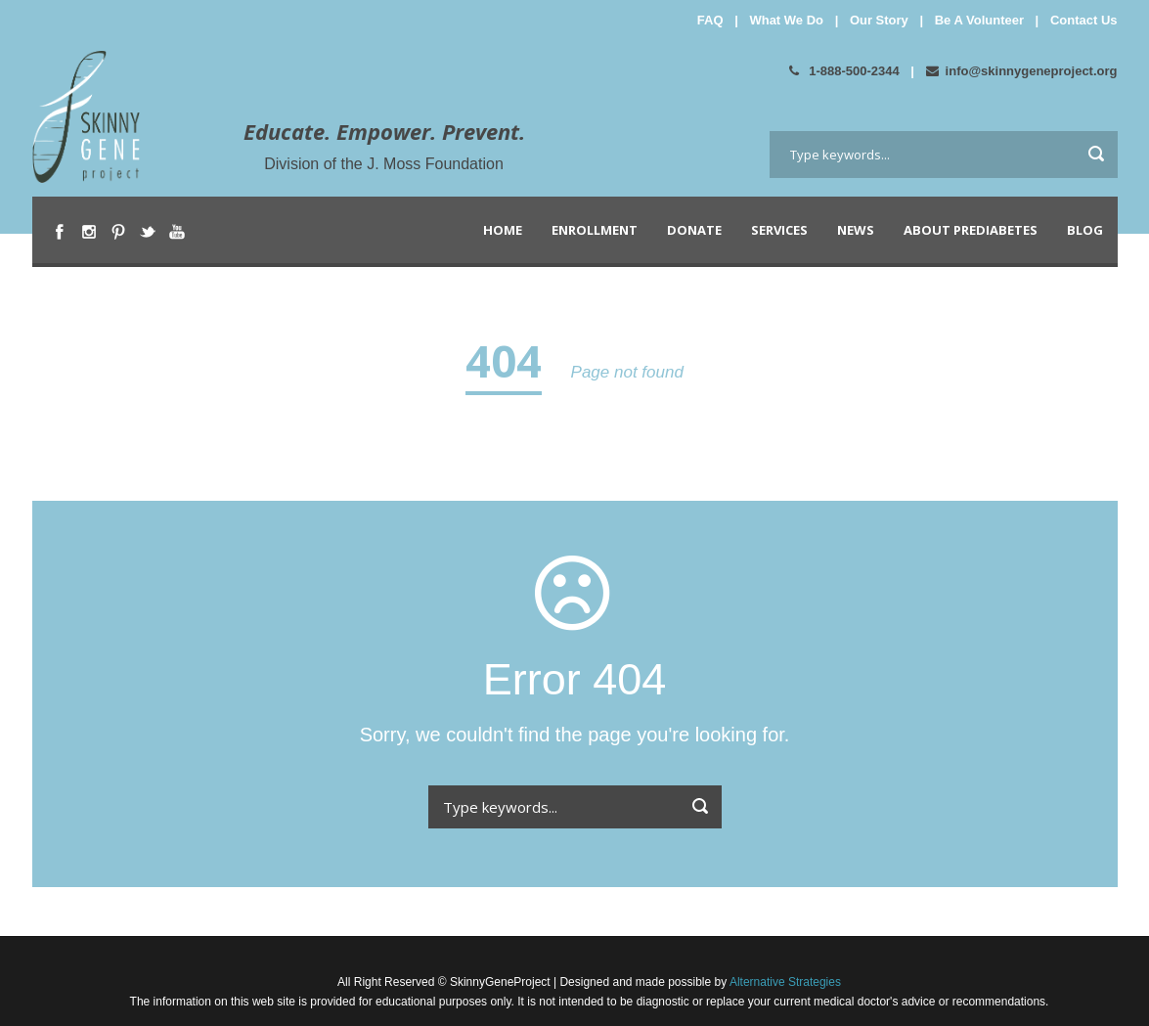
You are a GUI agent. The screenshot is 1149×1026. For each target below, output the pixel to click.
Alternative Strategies (784, 982)
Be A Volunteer (979, 20)
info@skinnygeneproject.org (1022, 71)
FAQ (710, 20)
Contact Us (1084, 20)
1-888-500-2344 (844, 71)
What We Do (786, 20)
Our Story (879, 20)
